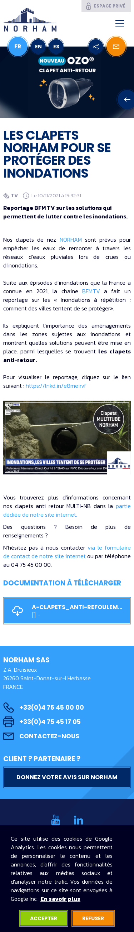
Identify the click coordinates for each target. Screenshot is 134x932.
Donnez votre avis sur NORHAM (67, 777)
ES (56, 46)
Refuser (93, 918)
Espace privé (105, 6)
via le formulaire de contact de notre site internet (66, 551)
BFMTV (91, 291)
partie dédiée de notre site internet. (66, 510)
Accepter (43, 918)
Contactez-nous (41, 736)
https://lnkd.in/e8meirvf (56, 385)
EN (38, 46)
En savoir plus (60, 898)
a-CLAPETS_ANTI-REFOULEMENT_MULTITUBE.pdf (66, 611)
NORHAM (71, 239)
